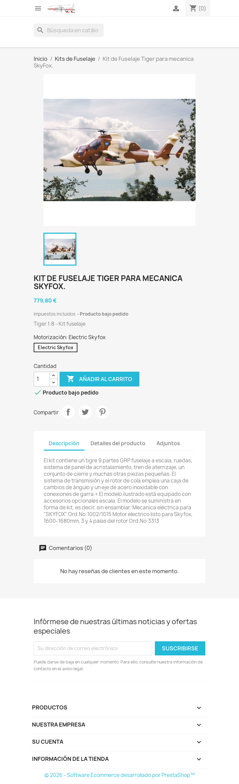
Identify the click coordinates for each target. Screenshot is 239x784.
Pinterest (102, 412)
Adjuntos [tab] (168, 443)
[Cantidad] (42, 379)
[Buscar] (69, 30)
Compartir (68, 412)
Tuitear (85, 412)
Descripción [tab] (64, 443)
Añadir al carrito (99, 379)
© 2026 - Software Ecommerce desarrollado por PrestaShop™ (119, 775)
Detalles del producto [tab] (118, 443)
